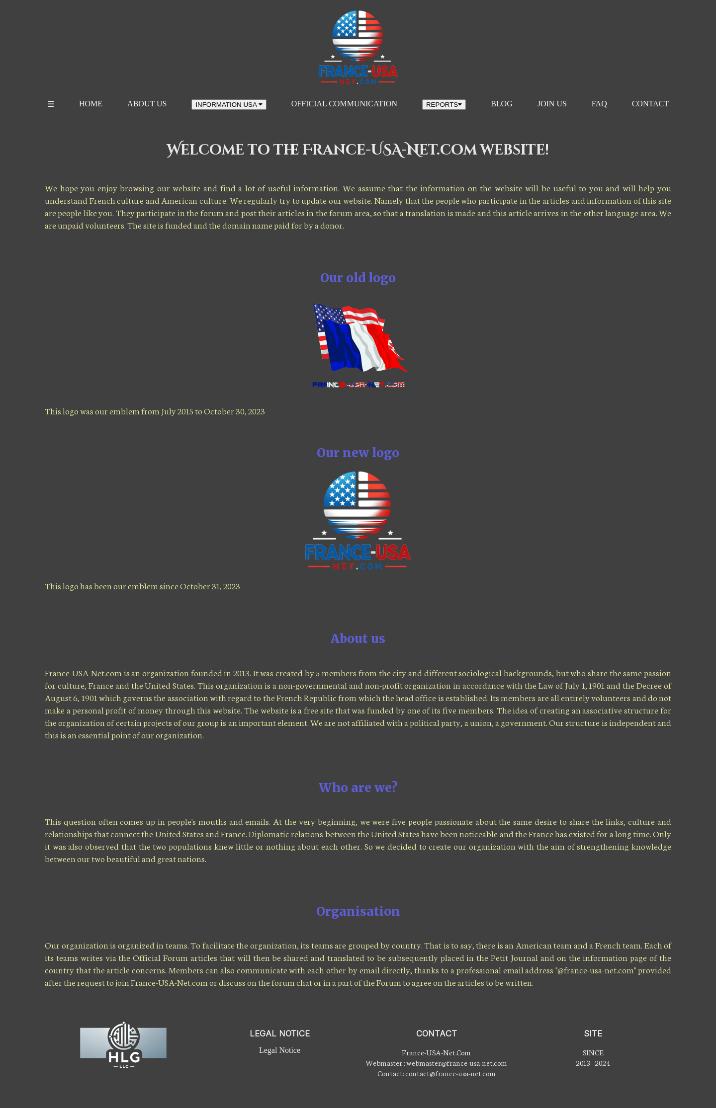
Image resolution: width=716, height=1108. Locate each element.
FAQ (599, 103)
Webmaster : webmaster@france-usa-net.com (436, 1062)
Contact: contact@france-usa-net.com (436, 1073)
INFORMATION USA (228, 104)
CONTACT (650, 103)
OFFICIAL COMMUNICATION (344, 103)
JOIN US (552, 103)
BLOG (502, 103)
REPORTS (444, 104)
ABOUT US (147, 103)
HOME (90, 103)
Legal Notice (279, 1050)
